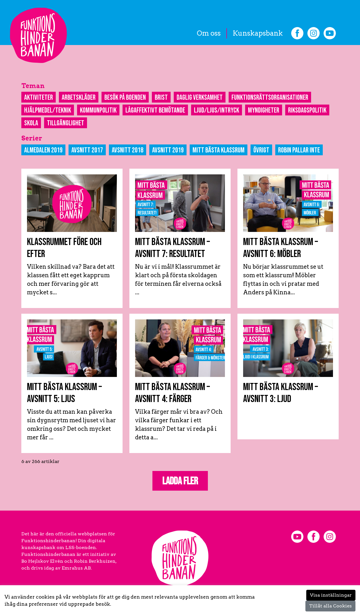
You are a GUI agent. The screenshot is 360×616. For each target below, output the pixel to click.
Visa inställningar (331, 595)
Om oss (209, 33)
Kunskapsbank (258, 33)
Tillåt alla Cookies (330, 606)
